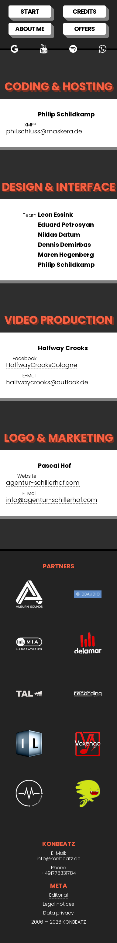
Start (29, 11)
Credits (84, 11)
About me (29, 29)
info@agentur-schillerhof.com (51, 500)
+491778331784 (58, 873)
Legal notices (58, 904)
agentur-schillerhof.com (43, 483)
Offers (84, 29)
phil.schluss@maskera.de (44, 131)
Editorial (58, 895)
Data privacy (58, 913)
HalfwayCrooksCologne (41, 365)
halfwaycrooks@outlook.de (47, 382)
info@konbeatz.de (59, 859)
